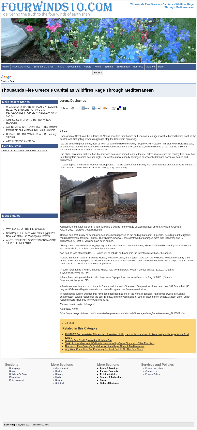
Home (5, 66)
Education (14, 377)
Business (138, 66)
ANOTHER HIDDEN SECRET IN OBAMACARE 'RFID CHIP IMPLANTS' (31, 242)
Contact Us (151, 371)
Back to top (10, 424)
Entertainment (16, 380)
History (87, 66)
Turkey (79, 293)
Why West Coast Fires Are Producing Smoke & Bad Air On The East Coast (104, 349)
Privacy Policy (152, 374)
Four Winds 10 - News (40, 8)
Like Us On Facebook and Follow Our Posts (24, 150)
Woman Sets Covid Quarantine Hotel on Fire (88, 340)
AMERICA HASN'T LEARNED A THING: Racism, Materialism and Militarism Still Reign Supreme (32, 128)
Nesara (60, 66)
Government (74, 66)
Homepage (14, 368)
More (160, 66)
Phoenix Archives (21, 66)
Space (103, 380)
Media (58, 377)
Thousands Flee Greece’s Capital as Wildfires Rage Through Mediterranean (104, 346)
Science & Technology (111, 377)
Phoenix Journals (109, 371)
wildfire (164, 136)
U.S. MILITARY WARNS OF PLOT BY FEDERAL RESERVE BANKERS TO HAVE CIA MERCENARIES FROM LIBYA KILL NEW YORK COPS (31, 111)
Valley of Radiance (109, 383)
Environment (123, 66)
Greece (175, 226)
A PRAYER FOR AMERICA (20, 141)
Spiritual (109, 66)
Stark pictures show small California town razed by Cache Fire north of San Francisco (109, 343)
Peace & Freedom (109, 368)
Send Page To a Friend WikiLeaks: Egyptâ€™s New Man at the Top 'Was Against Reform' (30, 234)
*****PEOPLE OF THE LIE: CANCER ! (26, 229)
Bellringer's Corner (43, 66)
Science (150, 66)
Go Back (69, 323)
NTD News (72, 309)
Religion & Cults (108, 374)
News (12, 371)
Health (98, 66)
